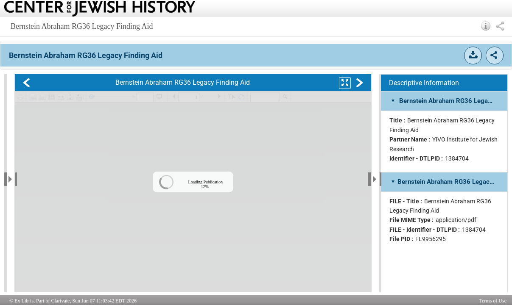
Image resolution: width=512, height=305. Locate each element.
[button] (486, 25)
